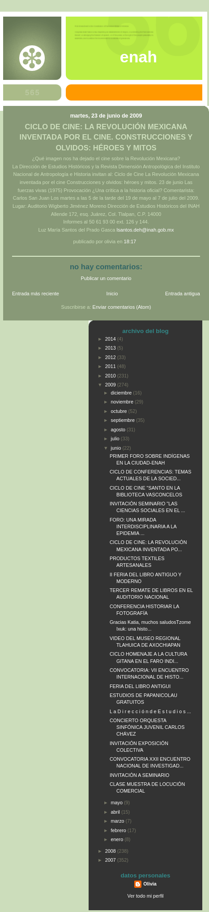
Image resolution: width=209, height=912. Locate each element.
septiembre (123, 420)
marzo (118, 821)
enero (118, 839)
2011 (111, 366)
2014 (111, 339)
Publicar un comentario (106, 278)
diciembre (122, 392)
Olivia (149, 883)
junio (117, 448)
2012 (111, 357)
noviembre (123, 401)
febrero (119, 830)
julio (116, 438)
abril (116, 812)
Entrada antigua (182, 293)
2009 (111, 384)
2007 (111, 860)
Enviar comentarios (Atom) (122, 307)
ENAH (138, 57)
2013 (111, 348)
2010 (111, 375)
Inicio (112, 293)
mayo (117, 802)
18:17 (130, 241)
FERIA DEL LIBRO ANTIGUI (140, 686)
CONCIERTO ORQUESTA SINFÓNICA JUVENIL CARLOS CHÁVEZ (147, 727)
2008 (111, 851)
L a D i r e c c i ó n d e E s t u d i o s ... (150, 711)
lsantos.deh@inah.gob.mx (145, 229)
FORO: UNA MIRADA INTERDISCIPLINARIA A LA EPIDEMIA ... (143, 526)
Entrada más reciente (35, 293)
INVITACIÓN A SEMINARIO (139, 775)
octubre (119, 411)
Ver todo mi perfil (146, 896)
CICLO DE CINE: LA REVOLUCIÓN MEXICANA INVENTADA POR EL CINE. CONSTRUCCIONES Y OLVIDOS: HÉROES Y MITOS (106, 137)
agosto (119, 429)
